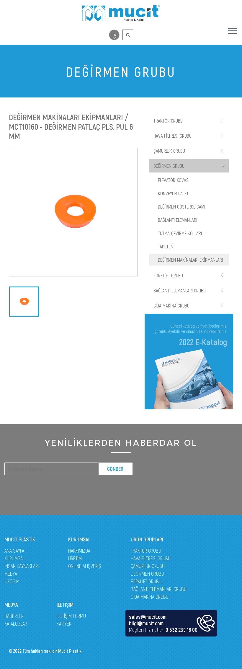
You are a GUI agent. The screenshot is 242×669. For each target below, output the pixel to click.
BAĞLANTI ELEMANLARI (177, 220)
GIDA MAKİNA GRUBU (171, 305)
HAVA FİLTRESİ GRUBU (172, 136)
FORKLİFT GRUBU (168, 275)
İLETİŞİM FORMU (71, 616)
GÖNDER (115, 468)
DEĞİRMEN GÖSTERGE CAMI (181, 206)
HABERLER (14, 616)
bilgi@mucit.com (146, 623)
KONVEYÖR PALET (173, 193)
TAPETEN (165, 246)
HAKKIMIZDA (79, 550)
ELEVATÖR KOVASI (173, 180)
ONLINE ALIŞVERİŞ (84, 566)
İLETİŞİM (11, 581)
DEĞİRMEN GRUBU (168, 166)
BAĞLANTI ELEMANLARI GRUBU (179, 290)
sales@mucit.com (147, 616)
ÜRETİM (75, 558)
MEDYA (10, 573)
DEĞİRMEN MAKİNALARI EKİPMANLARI (190, 260)
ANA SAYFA (14, 550)
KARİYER (64, 623)
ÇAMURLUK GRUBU (169, 151)
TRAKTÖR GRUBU (168, 120)
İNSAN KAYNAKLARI (21, 566)
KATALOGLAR (15, 623)
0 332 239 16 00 (181, 629)
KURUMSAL (14, 558)
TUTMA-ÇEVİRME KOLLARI (180, 233)
